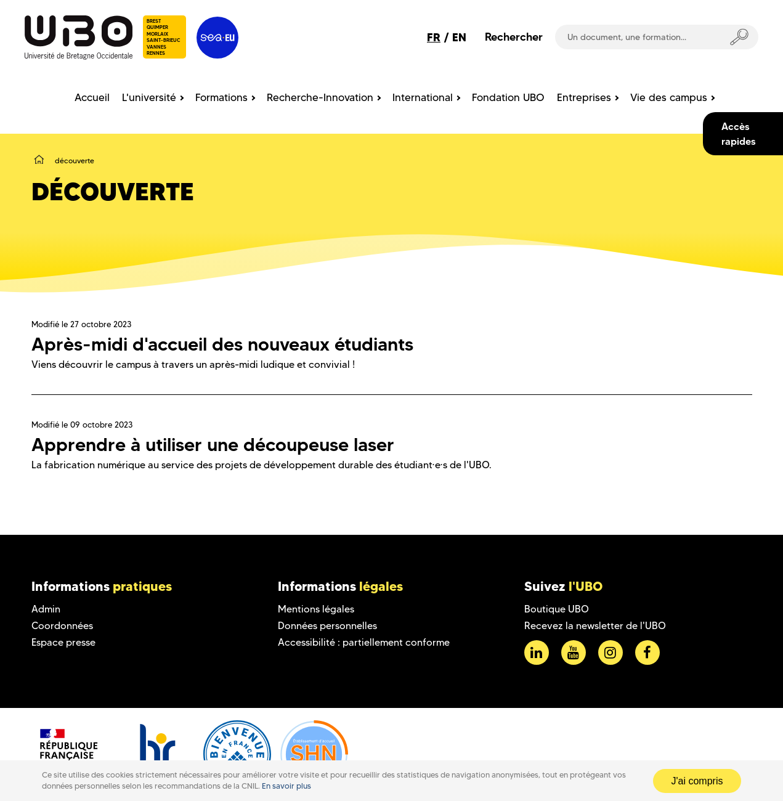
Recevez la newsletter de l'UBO (595, 626)
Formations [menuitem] (221, 97)
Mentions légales (316, 609)
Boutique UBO (556, 609)
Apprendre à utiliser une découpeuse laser (212, 444)
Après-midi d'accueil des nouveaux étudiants (222, 344)
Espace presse (63, 642)
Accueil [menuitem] (92, 97)
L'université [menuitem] (149, 97)
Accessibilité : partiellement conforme (364, 642)
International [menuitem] (422, 97)
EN (459, 37)
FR (433, 37)
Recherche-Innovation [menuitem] (320, 97)
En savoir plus (286, 786)
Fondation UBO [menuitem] (508, 97)
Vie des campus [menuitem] (668, 97)
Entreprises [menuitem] (584, 97)
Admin (45, 609)
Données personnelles (327, 626)
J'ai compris (697, 781)
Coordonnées (62, 626)
